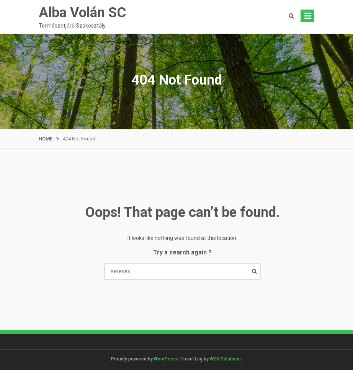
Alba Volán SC (82, 13)
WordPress (165, 359)
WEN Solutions (225, 359)
